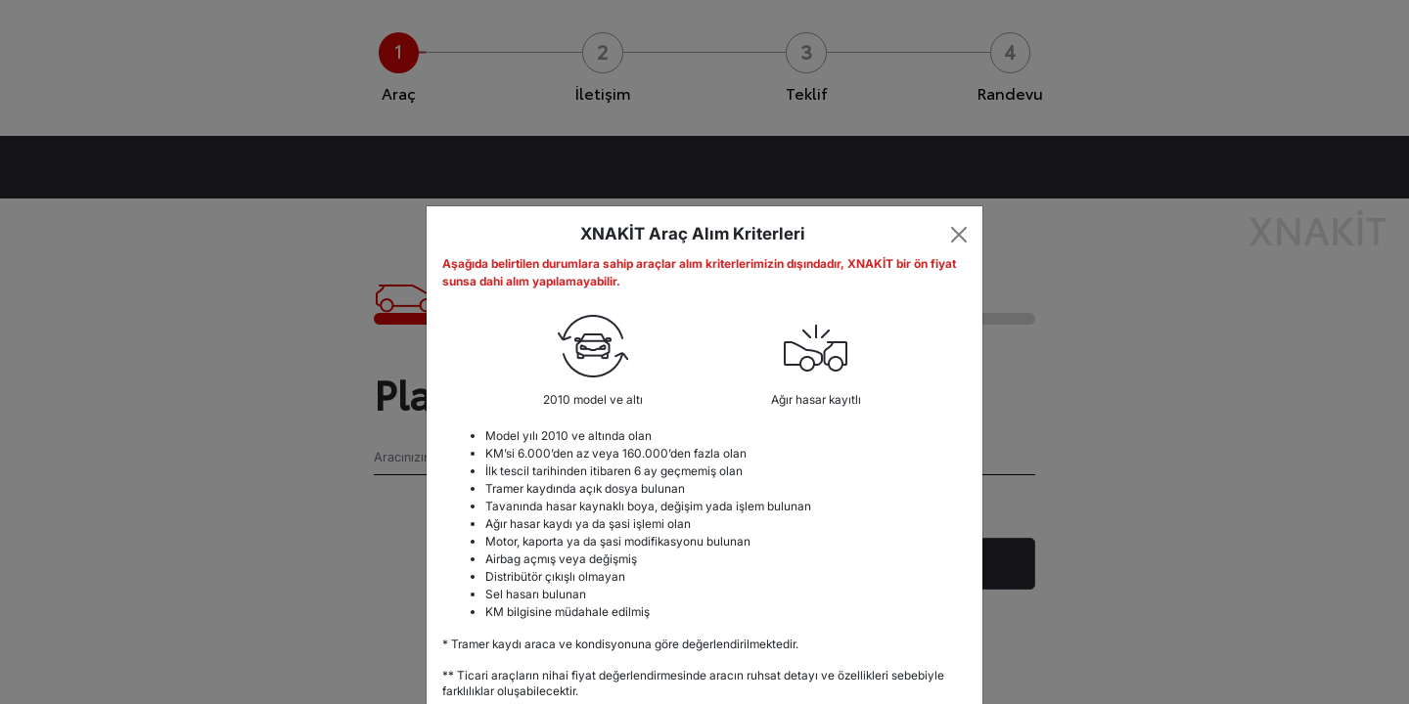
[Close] (959, 234)
